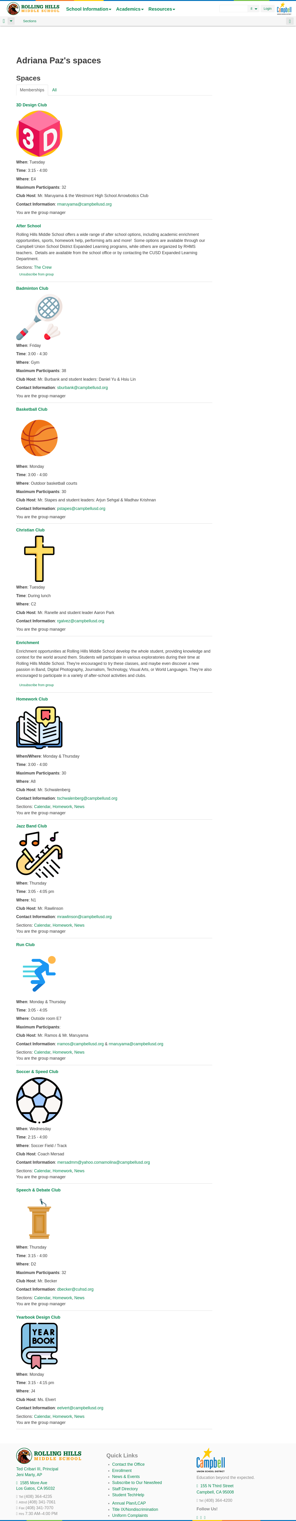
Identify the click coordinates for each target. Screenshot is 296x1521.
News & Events (126, 1452)
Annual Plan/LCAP (129, 1479)
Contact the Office (128, 1440)
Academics (130, 9)
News (79, 782)
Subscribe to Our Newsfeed (137, 1458)
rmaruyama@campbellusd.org (84, 180)
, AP (29, 1450)
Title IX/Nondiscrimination (135, 1485)
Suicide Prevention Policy (135, 1503)
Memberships (32, 65)
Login (267, 8)
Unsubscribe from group (36, 250)
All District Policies (128, 1509)
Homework (62, 782)
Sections (30, 21)
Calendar (42, 782)
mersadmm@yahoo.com (79, 1138)
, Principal (37, 1444)
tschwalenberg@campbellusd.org (87, 774)
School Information (88, 9)
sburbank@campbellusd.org (82, 363)
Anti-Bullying (123, 1497)
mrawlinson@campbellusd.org (84, 892)
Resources (161, 9)
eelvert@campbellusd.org (80, 1383)
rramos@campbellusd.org (80, 1019)
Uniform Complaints (130, 1491)
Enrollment (122, 1446)
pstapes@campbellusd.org (81, 484)
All (54, 65)
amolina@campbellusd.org (126, 1138)
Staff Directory (125, 1464)
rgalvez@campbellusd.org (80, 596)
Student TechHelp (128, 1470)
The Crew (43, 243)
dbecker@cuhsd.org (75, 1265)
